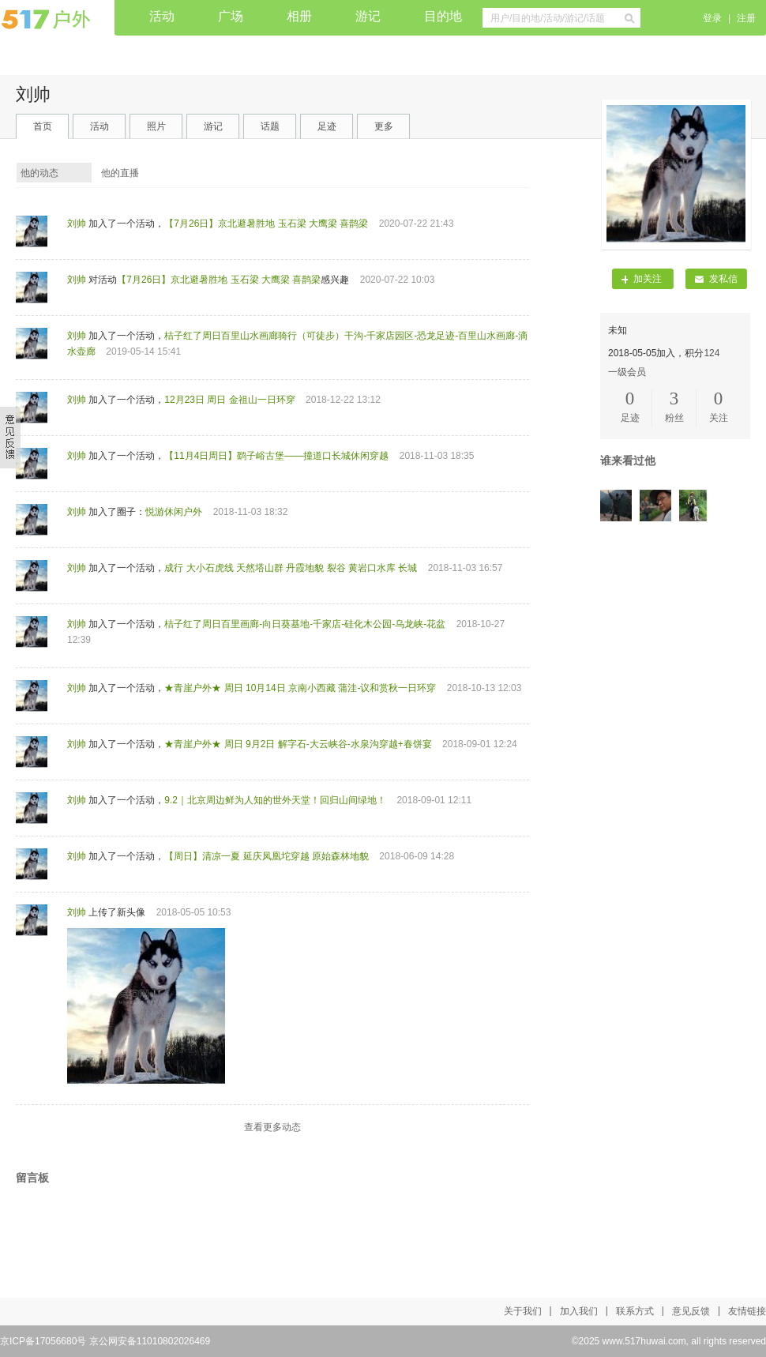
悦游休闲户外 (173, 511)
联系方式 (635, 1311)
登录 (712, 18)
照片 (156, 126)
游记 (368, 16)
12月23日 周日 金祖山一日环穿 (229, 399)
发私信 (716, 278)
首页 (42, 126)
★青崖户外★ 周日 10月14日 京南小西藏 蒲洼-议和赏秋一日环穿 (300, 688)
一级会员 (627, 372)
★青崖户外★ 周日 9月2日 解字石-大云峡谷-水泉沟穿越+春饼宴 (297, 744)
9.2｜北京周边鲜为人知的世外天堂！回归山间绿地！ (275, 800)
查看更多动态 (272, 1127)
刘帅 (76, 223)
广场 (230, 16)
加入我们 (579, 1311)
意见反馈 (691, 1311)
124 (711, 353)
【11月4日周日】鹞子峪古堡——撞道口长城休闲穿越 (276, 455)
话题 (270, 126)
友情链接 (747, 1311)
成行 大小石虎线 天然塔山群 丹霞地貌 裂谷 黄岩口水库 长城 (290, 567)
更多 (383, 126)
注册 (746, 18)
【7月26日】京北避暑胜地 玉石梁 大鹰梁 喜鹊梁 (266, 223)
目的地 (443, 16)
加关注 (641, 278)
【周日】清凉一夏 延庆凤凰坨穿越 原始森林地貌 (266, 856)
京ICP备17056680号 (43, 1341)
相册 (299, 16)
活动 (162, 16)
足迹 (326, 126)
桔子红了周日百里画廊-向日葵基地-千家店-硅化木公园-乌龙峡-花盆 (304, 624)
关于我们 (523, 1311)
